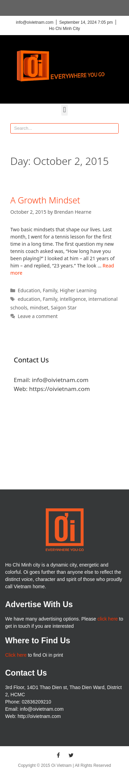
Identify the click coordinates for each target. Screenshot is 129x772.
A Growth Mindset (45, 200)
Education (29, 290)
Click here (15, 655)
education (29, 299)
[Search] (113, 128)
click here (107, 619)
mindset (39, 307)
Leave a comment (37, 316)
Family (50, 290)
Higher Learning (78, 290)
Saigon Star (64, 307)
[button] (64, 110)
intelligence (73, 299)
